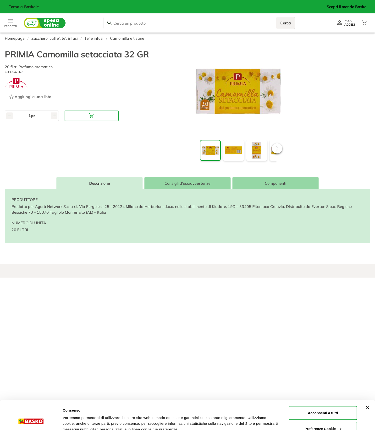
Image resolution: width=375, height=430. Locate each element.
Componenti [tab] (275, 183)
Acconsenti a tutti (323, 386)
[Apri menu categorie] (10, 23)
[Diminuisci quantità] (9, 116)
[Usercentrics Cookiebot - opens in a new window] (31, 420)
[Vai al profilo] (346, 23)
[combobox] (199, 23)
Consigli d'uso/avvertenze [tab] (187, 183)
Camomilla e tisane (127, 38)
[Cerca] (109, 23)
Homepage (15, 38)
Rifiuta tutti (322, 417)
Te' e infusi (93, 38)
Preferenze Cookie (78, 415)
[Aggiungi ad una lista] (30, 96)
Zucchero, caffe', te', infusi (54, 38)
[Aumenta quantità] (54, 116)
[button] (277, 148)
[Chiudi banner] (367, 380)
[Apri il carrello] (364, 23)
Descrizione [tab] (99, 183)
